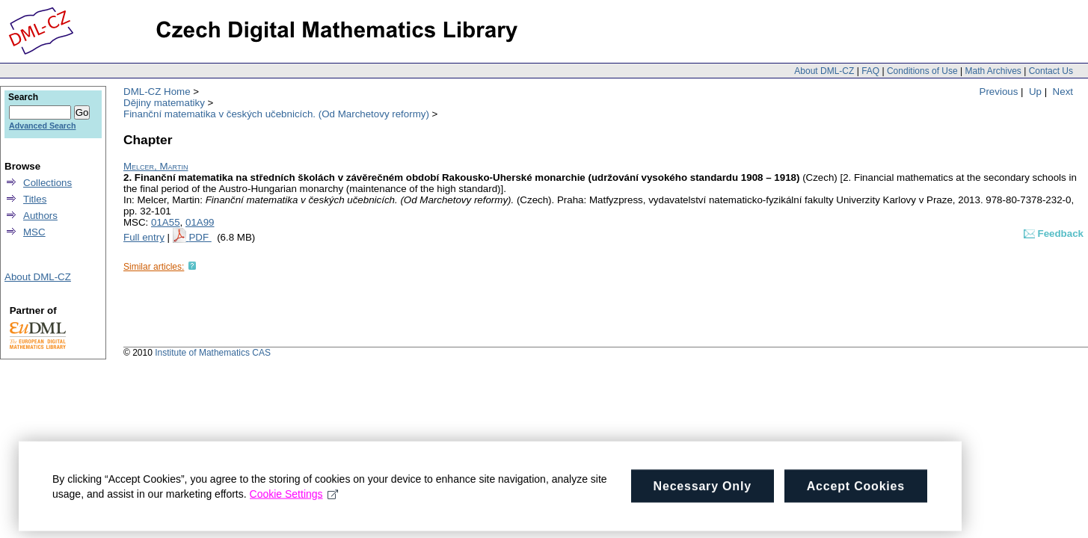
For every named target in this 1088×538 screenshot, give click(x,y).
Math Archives (993, 71)
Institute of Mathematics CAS (213, 352)
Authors (40, 215)
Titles (34, 199)
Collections (47, 182)
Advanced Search (42, 125)
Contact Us (1051, 71)
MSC (34, 232)
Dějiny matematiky (164, 102)
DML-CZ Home (157, 91)
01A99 (200, 222)
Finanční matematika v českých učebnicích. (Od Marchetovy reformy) (276, 114)
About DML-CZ (824, 71)
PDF (199, 237)
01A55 (165, 222)
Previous (999, 91)
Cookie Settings (294, 509)
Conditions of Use (922, 71)
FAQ (870, 71)
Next (1063, 91)
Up (1035, 91)
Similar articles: (153, 267)
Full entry (144, 237)
